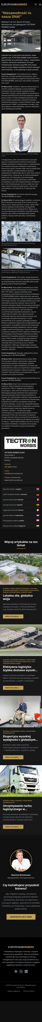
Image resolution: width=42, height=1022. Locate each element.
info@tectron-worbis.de (13, 473)
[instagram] (21, 971)
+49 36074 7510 (10, 467)
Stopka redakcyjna (14, 991)
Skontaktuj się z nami (21, 917)
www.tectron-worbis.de (13, 480)
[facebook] (15, 971)
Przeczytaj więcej (13, 616)
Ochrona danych (28, 991)
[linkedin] (26, 971)
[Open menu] (39, 4)
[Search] (36, 4)
